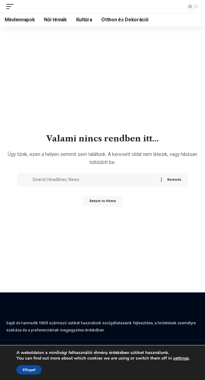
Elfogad (29, 369)
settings (181, 358)
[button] (11, 6)
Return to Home (102, 201)
